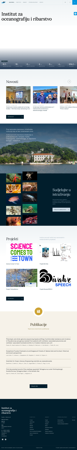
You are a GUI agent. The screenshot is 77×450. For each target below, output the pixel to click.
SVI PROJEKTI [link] (15, 298)
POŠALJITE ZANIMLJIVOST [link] (61, 209)
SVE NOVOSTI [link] (15, 116)
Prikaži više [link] (38, 386)
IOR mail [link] (3, 434)
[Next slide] (69, 81)
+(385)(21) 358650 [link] (6, 431)
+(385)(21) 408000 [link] (6, 430)
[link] (75, 13)
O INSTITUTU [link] (9, 144)
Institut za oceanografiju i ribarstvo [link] (8, 410)
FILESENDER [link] (4, 436)
